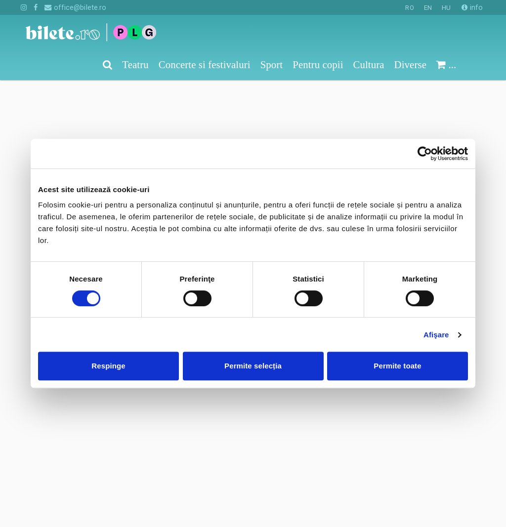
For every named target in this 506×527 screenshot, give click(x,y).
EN (428, 7)
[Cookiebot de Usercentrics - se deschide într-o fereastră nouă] (424, 153)
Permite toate (397, 366)
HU (446, 7)
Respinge (108, 366)
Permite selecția (253, 366)
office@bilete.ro (75, 7)
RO (409, 7)
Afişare (436, 334)
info (472, 7)
